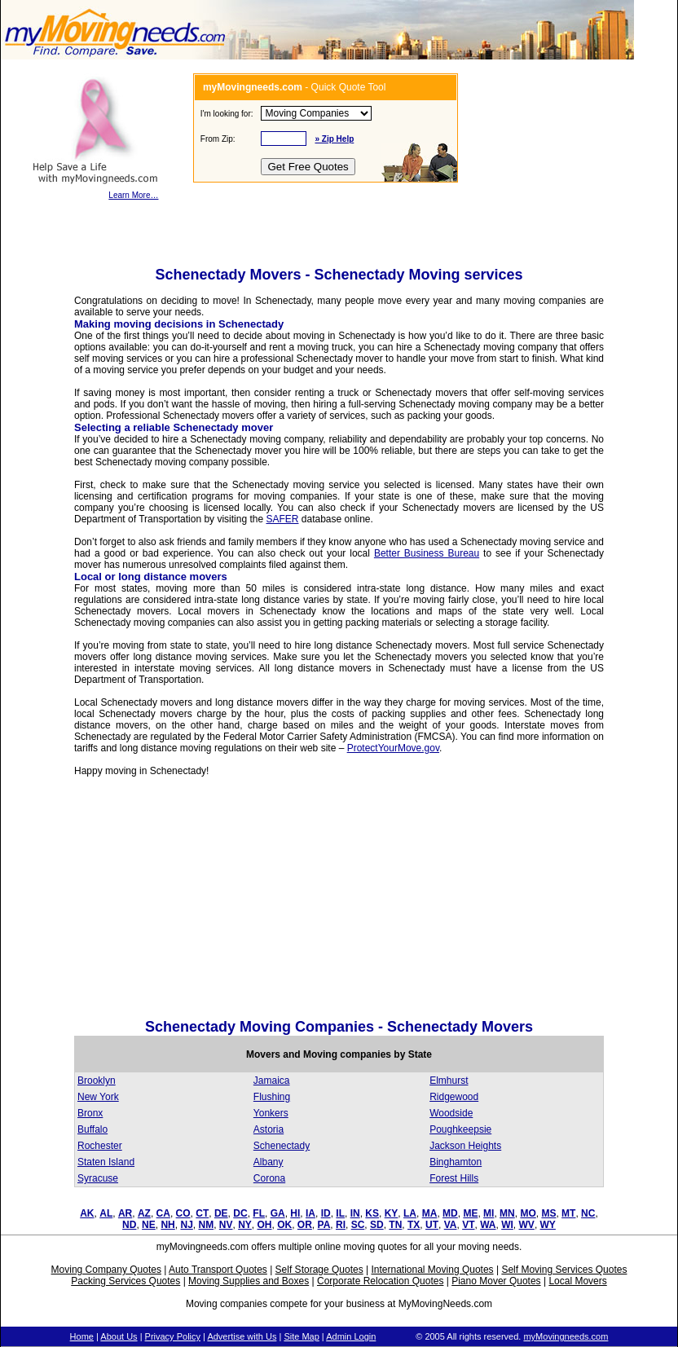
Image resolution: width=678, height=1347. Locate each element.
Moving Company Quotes (106, 1269)
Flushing (271, 1097)
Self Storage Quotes (319, 1269)
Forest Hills (453, 1178)
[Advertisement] (211, 902)
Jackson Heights (465, 1145)
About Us (118, 1336)
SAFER (282, 519)
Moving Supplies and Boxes (248, 1281)
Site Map (301, 1336)
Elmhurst (448, 1080)
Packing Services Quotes (125, 1281)
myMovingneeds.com (565, 1336)
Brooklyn (96, 1080)
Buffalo (92, 1129)
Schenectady (281, 1145)
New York (98, 1097)
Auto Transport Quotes (218, 1269)
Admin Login (351, 1336)
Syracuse (97, 1178)
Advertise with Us (241, 1336)
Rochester (99, 1145)
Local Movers (577, 1281)
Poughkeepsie (460, 1129)
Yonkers (270, 1113)
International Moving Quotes (432, 1269)
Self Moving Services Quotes (564, 1269)
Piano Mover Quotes (495, 1281)
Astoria (268, 1129)
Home (82, 1336)
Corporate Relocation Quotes (380, 1281)
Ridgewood (453, 1097)
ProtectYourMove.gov (393, 748)
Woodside (451, 1113)
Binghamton (455, 1162)
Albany (268, 1162)
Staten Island (105, 1162)
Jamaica (271, 1080)
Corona (269, 1178)
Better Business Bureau (426, 553)
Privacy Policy (172, 1336)
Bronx (90, 1113)
